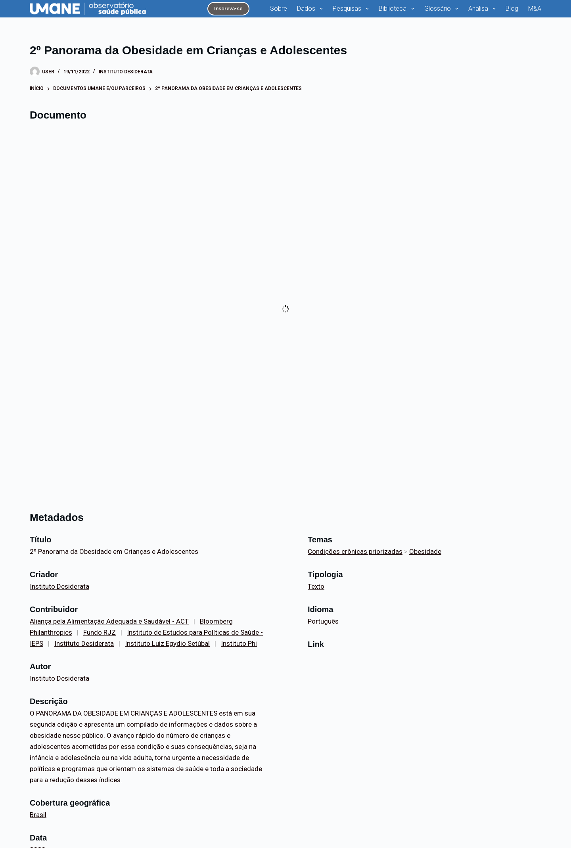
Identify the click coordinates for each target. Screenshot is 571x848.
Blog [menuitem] (512, 8)
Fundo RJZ (99, 632)
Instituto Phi (239, 643)
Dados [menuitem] (311, 8)
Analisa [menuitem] (483, 8)
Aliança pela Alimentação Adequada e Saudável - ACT (109, 621)
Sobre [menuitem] (278, 8)
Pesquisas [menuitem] (352, 8)
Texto (316, 586)
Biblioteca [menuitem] (398, 8)
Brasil (38, 815)
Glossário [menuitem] (443, 8)
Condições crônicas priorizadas (355, 551)
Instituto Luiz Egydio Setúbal (167, 643)
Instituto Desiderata (126, 72)
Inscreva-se (228, 8)
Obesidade (425, 551)
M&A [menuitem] (534, 8)
